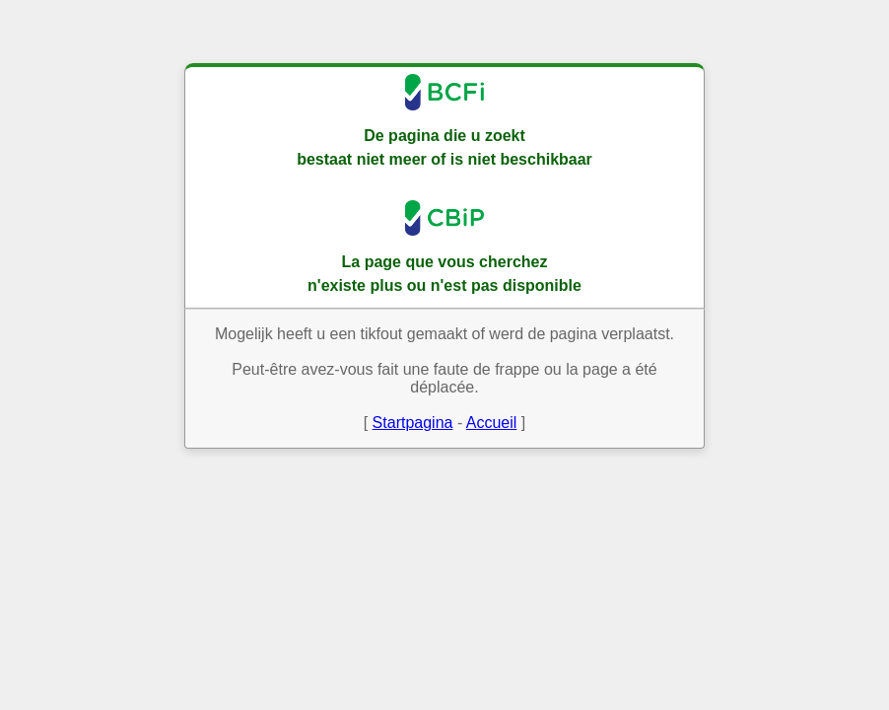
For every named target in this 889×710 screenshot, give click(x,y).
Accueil (491, 422)
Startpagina (413, 422)
